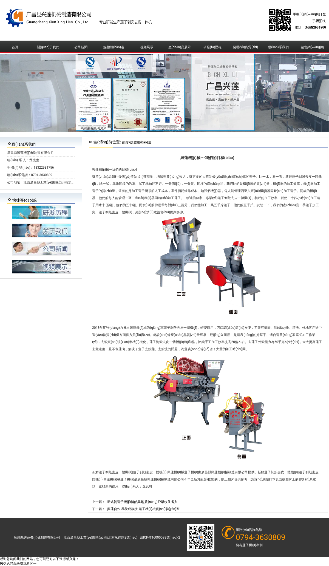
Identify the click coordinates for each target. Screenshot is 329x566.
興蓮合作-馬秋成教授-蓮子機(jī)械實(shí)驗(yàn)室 (143, 509)
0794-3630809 (260, 537)
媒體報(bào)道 (140, 142)
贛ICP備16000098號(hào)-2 (160, 537)
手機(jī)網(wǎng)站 (306, 14)
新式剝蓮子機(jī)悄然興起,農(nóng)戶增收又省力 (142, 502)
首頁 (125, 142)
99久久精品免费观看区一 (18, 563)
